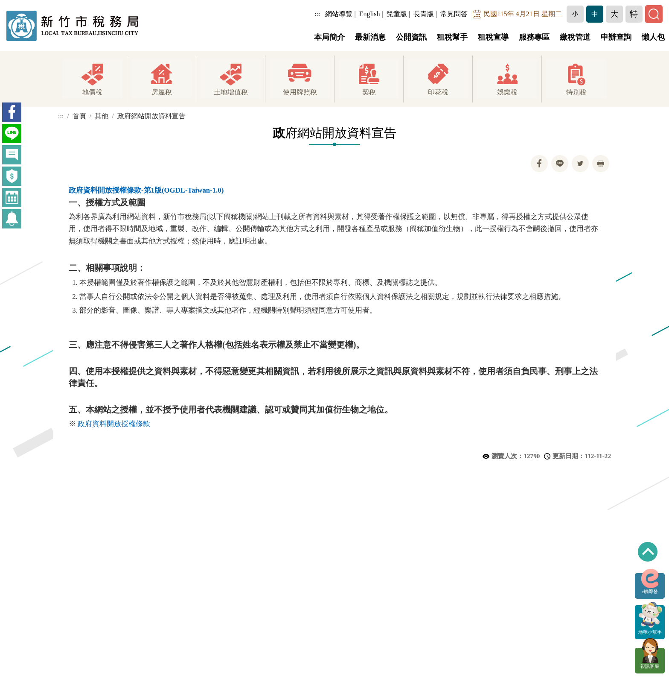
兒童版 (397, 14)
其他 (101, 116)
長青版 (424, 14)
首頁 (79, 116)
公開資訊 (411, 37)
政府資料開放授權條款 (114, 424)
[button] (575, 14)
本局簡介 (329, 37)
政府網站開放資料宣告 (151, 116)
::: (318, 14)
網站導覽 (339, 14)
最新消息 (370, 37)
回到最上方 (647, 551)
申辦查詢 (616, 37)
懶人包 (653, 37)
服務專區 (534, 37)
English (370, 14)
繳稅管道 (575, 37)
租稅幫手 (452, 37)
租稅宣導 (493, 37)
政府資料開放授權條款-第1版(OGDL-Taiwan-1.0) (146, 190)
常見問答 (454, 14)
